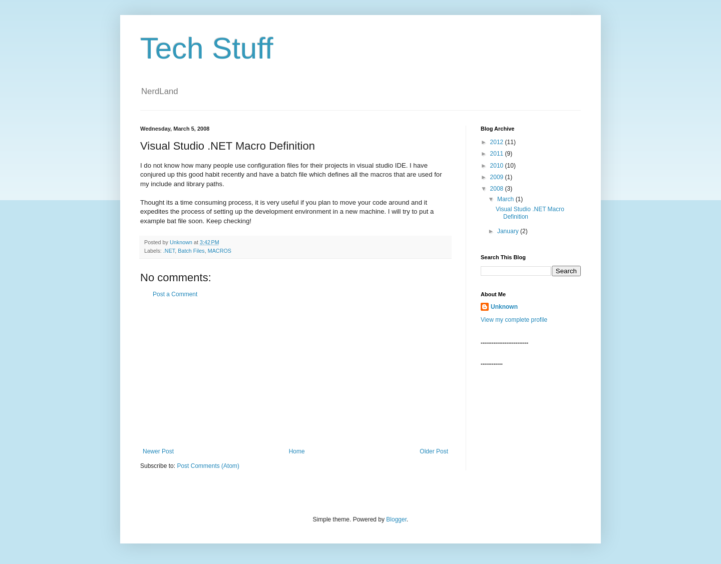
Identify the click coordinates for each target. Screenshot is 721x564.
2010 (497, 165)
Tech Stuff (206, 48)
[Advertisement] (295, 372)
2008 (497, 188)
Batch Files (191, 251)
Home (297, 451)
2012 (497, 142)
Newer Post (158, 451)
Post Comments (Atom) (208, 465)
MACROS (219, 251)
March (506, 199)
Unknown (504, 306)
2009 (497, 177)
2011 (497, 153)
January (508, 231)
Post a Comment (175, 294)
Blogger (396, 519)
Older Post (434, 451)
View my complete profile (514, 319)
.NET (169, 251)
